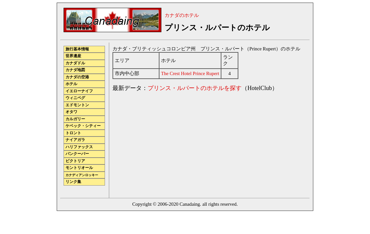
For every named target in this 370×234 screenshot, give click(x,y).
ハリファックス (79, 147)
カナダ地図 (75, 70)
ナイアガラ (75, 140)
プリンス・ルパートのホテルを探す (195, 88)
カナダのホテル (182, 15)
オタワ (71, 112)
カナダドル (75, 63)
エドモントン (77, 105)
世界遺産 (73, 56)
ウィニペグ (75, 98)
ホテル (71, 84)
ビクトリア (75, 161)
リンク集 (73, 182)
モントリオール (79, 168)
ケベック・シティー (83, 126)
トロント (73, 133)
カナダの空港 (77, 77)
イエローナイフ (79, 91)
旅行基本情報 (77, 49)
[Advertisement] (167, 143)
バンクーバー (77, 154)
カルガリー (75, 119)
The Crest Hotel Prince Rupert (190, 73)
